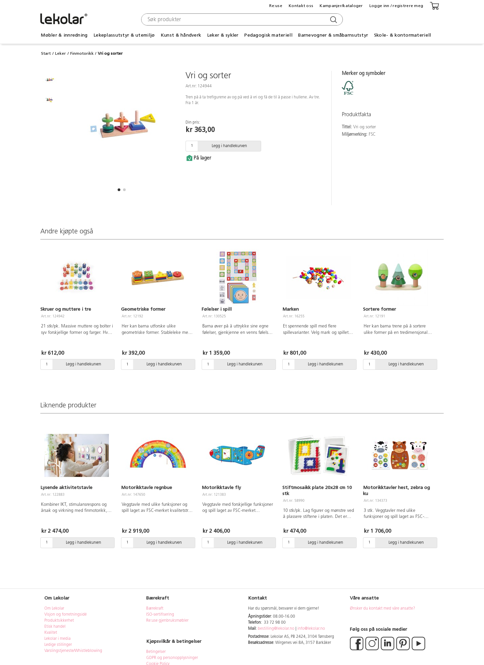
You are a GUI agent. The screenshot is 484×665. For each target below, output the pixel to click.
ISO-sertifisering (160, 615)
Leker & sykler (223, 35)
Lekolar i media (57, 639)
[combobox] (241, 19)
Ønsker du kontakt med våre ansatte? (382, 609)
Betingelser (156, 652)
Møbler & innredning (64, 35)
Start (46, 53)
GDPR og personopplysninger (172, 658)
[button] (119, 189)
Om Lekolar (54, 609)
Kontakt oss (301, 5)
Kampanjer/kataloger (341, 5)
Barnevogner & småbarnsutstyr (333, 35)
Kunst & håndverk (181, 35)
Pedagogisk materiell (268, 35)
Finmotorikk (82, 53)
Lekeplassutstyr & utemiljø (124, 35)
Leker (60, 53)
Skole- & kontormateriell (402, 35)
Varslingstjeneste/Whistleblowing (73, 651)
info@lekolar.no (311, 629)
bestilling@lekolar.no (276, 629)
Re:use (275, 5)
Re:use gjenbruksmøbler (167, 621)
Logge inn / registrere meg (396, 5)
